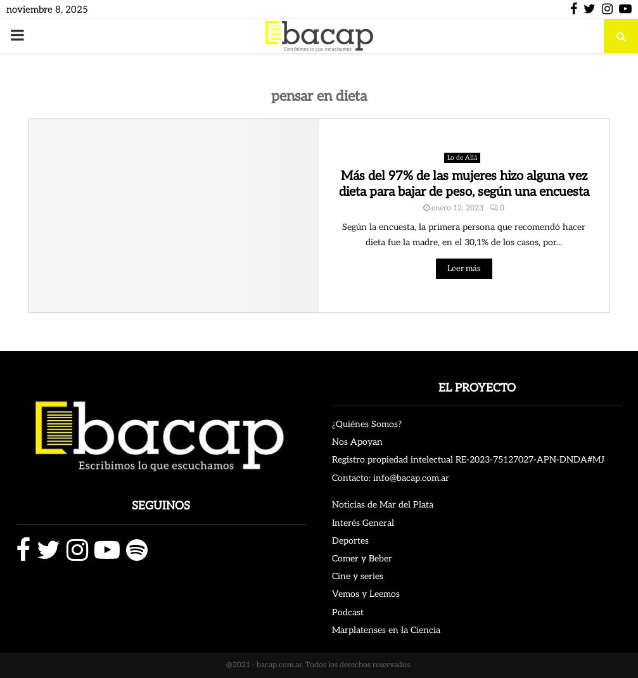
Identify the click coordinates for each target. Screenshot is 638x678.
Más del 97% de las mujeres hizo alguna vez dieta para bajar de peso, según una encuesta (464, 184)
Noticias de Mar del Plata (382, 504)
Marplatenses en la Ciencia (386, 630)
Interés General (363, 523)
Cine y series (357, 576)
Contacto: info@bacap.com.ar (390, 478)
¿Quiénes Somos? (367, 424)
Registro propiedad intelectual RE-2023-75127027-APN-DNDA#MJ (468, 459)
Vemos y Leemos (366, 594)
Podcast (348, 612)
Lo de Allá (462, 158)
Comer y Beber (362, 558)
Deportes (350, 540)
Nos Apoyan (357, 442)
